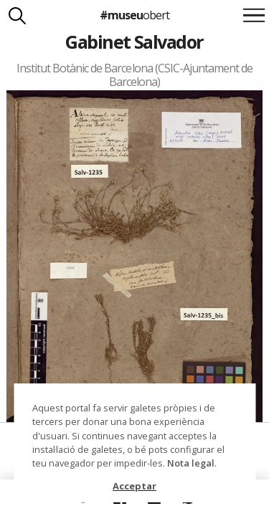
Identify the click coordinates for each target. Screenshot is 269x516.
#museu (134, 15)
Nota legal (190, 463)
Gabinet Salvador (134, 41)
